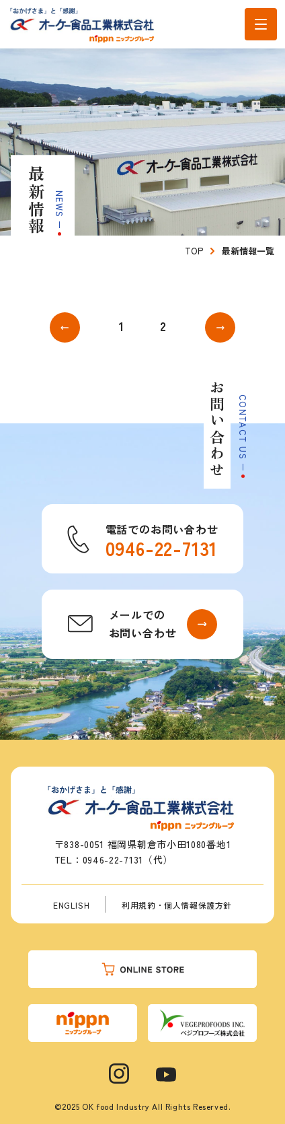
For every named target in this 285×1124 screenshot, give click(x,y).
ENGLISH (71, 905)
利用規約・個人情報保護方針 (177, 905)
